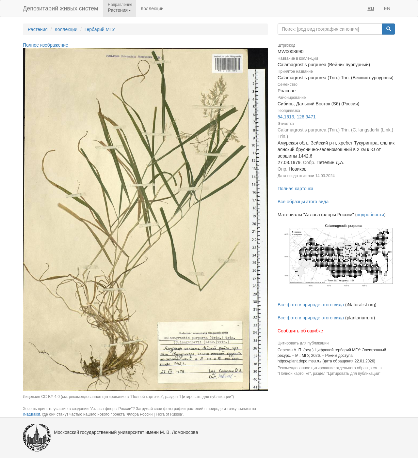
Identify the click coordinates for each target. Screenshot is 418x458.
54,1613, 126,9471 (297, 116)
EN (387, 8)
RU (370, 8)
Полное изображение (45, 45)
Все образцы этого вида (303, 201)
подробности (370, 214)
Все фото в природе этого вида (311, 304)
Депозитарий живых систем (60, 8)
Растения (38, 29)
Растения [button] (119, 10)
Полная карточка (296, 188)
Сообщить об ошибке (300, 330)
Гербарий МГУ (100, 29)
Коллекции (152, 8)
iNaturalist (31, 414)
